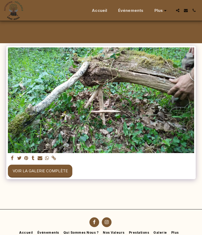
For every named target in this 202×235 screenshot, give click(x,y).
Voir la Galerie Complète (40, 170)
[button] (177, 10)
